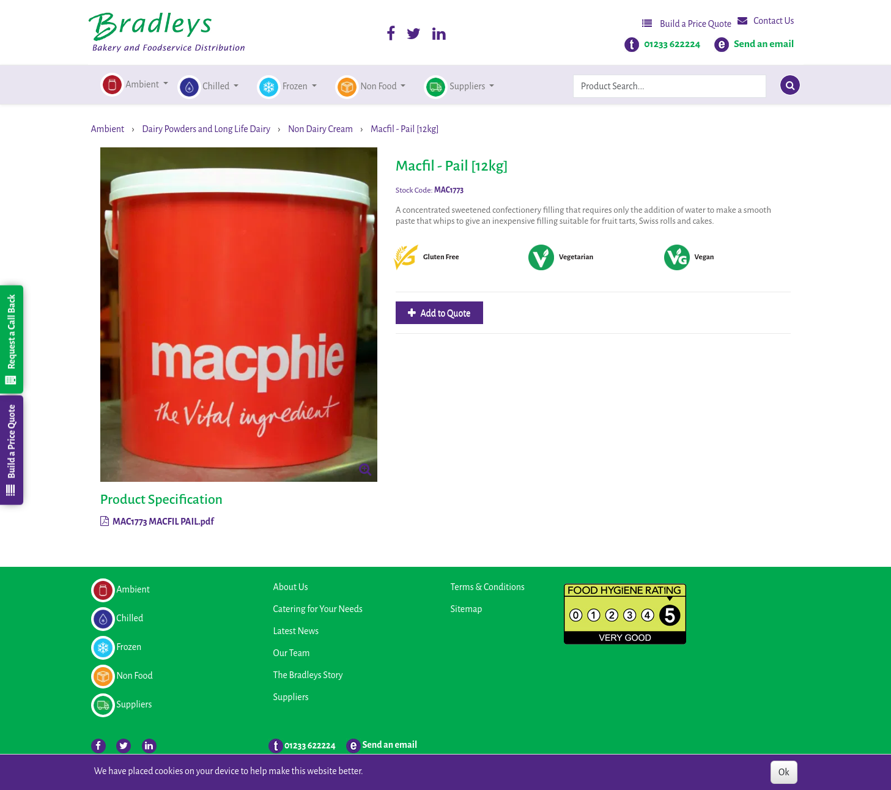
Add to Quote (445, 313)
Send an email (764, 44)
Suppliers (291, 697)
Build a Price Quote (686, 23)
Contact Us (766, 20)
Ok (783, 772)
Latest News (296, 631)
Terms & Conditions (488, 587)
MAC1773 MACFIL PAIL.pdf (157, 521)
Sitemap (466, 609)
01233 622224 (672, 44)
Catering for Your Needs (318, 609)
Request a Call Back (11, 339)
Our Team (291, 653)
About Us (290, 587)
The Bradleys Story (308, 675)
